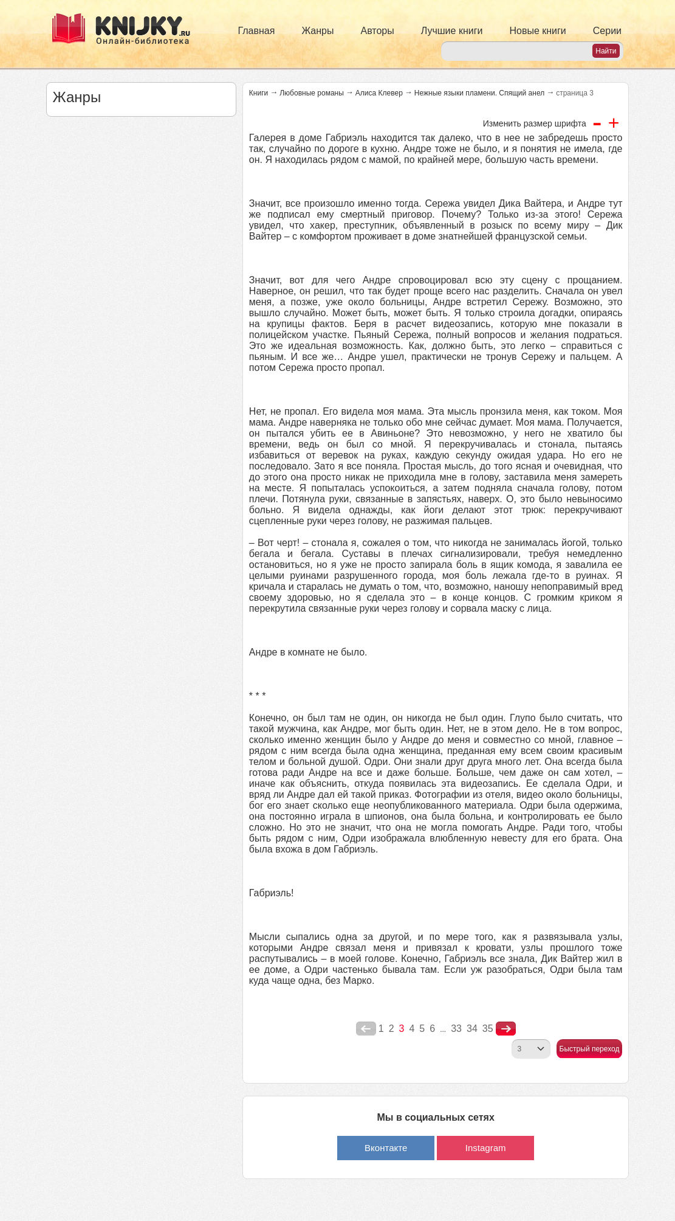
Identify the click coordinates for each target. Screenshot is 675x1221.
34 (472, 1028)
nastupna (506, 1029)
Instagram (485, 1148)
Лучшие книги (452, 31)
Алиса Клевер (379, 93)
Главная (256, 31)
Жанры (317, 31)
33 (456, 1028)
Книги (258, 93)
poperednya (366, 1029)
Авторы (377, 31)
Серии (607, 31)
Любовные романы (311, 93)
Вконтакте (386, 1148)
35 (487, 1028)
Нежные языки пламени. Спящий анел (479, 93)
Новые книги (537, 31)
